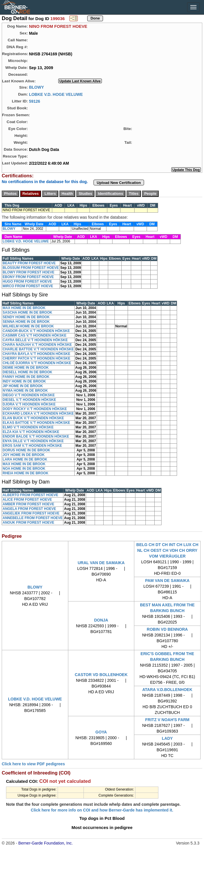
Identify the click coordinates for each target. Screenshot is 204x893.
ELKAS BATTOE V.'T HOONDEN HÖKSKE (36, 423)
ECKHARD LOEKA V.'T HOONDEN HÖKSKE (38, 413)
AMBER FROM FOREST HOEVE (28, 504)
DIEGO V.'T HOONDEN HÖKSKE (29, 395)
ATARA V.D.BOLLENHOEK (167, 689)
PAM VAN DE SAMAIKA (167, 580)
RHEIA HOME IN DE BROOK (25, 473)
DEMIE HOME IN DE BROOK (26, 368)
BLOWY (36, 87)
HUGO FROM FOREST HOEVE (27, 281)
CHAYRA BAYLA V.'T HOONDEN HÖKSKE (36, 354)
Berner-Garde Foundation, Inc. (45, 843)
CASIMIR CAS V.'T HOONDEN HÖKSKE (34, 335)
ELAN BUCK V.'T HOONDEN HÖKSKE (33, 418)
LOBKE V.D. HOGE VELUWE (56, 94)
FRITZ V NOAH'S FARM (167, 719)
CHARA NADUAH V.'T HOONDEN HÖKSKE (37, 345)
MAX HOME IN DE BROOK (24, 308)
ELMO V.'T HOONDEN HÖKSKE (28, 427)
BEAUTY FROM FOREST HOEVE (29, 263)
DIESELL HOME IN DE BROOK (27, 372)
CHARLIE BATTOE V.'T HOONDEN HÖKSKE (38, 349)
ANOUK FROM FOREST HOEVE (28, 523)
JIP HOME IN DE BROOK (23, 386)
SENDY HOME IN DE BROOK (26, 317)
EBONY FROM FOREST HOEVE (28, 277)
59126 (34, 101)
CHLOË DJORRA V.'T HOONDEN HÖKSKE (37, 363)
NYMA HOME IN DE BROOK (25, 391)
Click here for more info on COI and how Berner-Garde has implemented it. (102, 810)
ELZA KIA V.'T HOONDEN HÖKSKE (31, 432)
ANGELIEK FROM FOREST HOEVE (31, 513)
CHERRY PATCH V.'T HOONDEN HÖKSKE (36, 358)
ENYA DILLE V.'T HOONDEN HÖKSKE (33, 441)
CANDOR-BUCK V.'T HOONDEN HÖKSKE (36, 331)
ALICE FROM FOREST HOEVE (27, 500)
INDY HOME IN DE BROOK (24, 381)
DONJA (101, 620)
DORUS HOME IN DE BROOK (26, 450)
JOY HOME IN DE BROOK (23, 455)
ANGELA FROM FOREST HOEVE (29, 509)
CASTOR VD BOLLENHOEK (101, 674)
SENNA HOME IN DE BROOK (26, 322)
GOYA (101, 732)
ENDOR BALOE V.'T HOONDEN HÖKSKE (36, 436)
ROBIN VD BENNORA (167, 629)
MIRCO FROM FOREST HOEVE (28, 286)
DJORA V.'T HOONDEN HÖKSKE (29, 404)
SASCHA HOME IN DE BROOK (27, 312)
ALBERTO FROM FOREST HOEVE (30, 495)
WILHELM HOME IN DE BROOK (28, 326)
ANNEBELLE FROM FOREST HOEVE (33, 518)
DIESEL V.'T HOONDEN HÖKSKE (29, 400)
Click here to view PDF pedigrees (33, 764)
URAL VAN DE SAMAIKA (101, 562)
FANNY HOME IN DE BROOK (26, 377)
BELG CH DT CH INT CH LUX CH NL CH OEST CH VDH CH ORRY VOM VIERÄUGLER (167, 550)
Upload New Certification (119, 182)
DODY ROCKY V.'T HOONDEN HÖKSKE (35, 409)
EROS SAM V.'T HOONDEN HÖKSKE (32, 446)
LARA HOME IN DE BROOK (25, 459)
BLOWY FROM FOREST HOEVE (28, 272)
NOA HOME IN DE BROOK (24, 469)
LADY (167, 738)
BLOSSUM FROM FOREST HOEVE (31, 268)
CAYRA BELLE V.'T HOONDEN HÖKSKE (35, 340)
